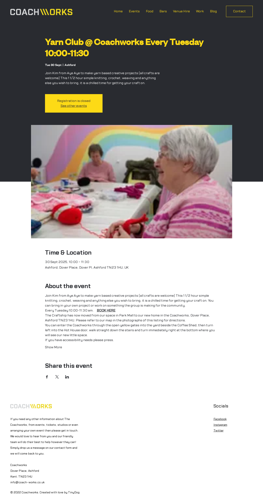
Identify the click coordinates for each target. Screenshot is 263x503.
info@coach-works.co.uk (27, 482)
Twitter (218, 430)
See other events (74, 105)
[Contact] (239, 11)
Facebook (220, 419)
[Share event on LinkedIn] (67, 376)
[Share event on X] (57, 376)
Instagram (220, 424)
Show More (53, 347)
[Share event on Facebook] (47, 376)
